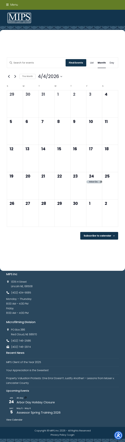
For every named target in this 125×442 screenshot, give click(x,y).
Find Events (76, 62)
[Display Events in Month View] (102, 63)
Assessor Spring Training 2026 (39, 412)
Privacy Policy (58, 434)
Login (71, 434)
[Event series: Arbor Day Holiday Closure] (25, 398)
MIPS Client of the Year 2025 (23, 362)
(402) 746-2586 (21, 341)
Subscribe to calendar (97, 235)
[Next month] (15, 76)
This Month (27, 76)
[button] (12, 5)
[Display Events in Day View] (112, 63)
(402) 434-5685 (21, 293)
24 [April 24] (91, 176)
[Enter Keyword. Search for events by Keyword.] (36, 63)
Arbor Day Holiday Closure (36, 402)
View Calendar (14, 419)
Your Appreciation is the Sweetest (27, 370)
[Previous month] (9, 76)
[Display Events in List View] (92, 63)
